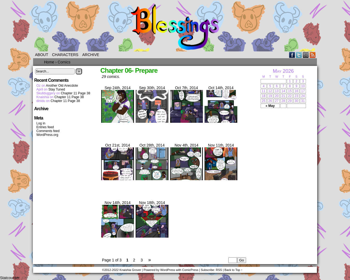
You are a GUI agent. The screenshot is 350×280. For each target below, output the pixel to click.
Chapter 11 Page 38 (75, 93)
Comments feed (48, 131)
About (41, 54)
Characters (65, 54)
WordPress (167, 270)
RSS (312, 54)
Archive (90, 54)
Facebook (292, 54)
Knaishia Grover (130, 270)
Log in (40, 123)
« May (270, 106)
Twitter (299, 54)
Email (305, 54)
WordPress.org (47, 135)
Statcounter (10, 278)
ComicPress (190, 270)
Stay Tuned (56, 89)
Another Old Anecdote (62, 86)
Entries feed (45, 127)
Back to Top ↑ (233, 270)
